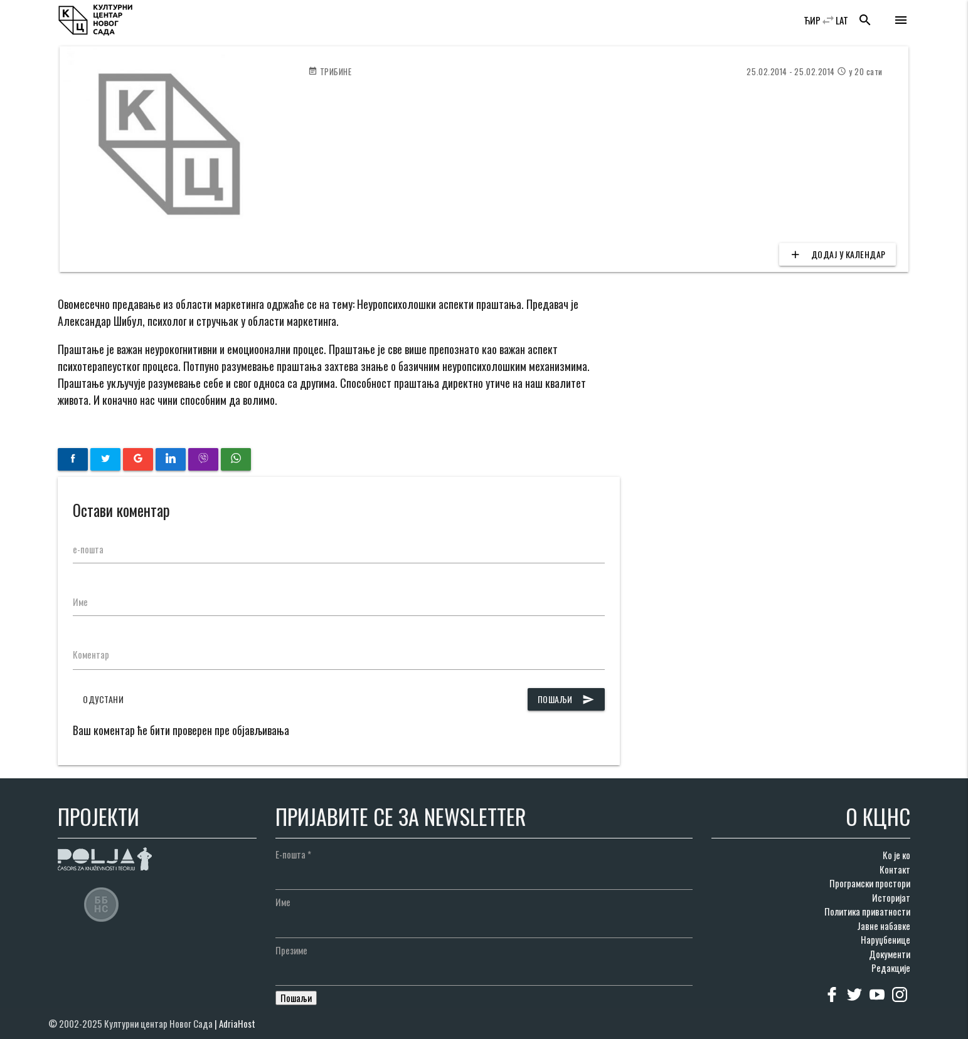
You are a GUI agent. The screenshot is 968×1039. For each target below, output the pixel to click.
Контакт (895, 869)
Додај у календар (837, 254)
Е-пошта (293, 854)
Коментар (91, 654)
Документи (889, 954)
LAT (842, 20)
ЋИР (812, 20)
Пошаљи (566, 699)
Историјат (891, 897)
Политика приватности (867, 911)
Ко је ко (896, 855)
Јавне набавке (883, 925)
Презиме (291, 950)
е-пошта (88, 549)
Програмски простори (869, 883)
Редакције (890, 967)
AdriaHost (237, 1023)
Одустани (103, 699)
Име (80, 601)
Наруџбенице (885, 939)
